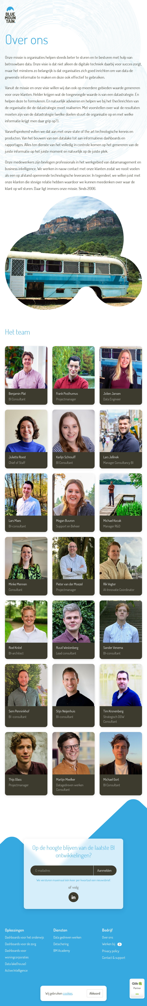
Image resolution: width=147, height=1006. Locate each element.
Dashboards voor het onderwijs (24, 937)
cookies (67, 993)
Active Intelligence (16, 970)
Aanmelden (104, 870)
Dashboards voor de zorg (20, 944)
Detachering (61, 944)
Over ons (107, 937)
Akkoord (94, 993)
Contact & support (113, 958)
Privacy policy (110, 951)
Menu (139, 13)
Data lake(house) (15, 964)
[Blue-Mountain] (10, 15)
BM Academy (61, 950)
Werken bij (108, 944)
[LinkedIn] (73, 897)
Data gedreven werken (67, 937)
